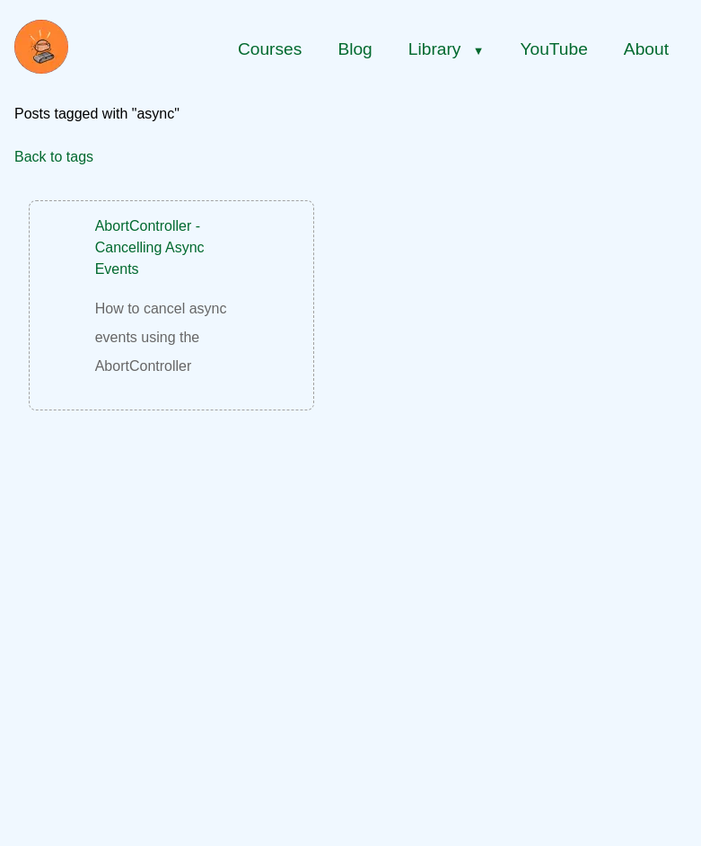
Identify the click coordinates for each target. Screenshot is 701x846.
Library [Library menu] (446, 49)
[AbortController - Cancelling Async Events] (171, 298)
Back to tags (53, 156)
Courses (270, 49)
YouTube (553, 49)
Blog (354, 49)
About (646, 49)
